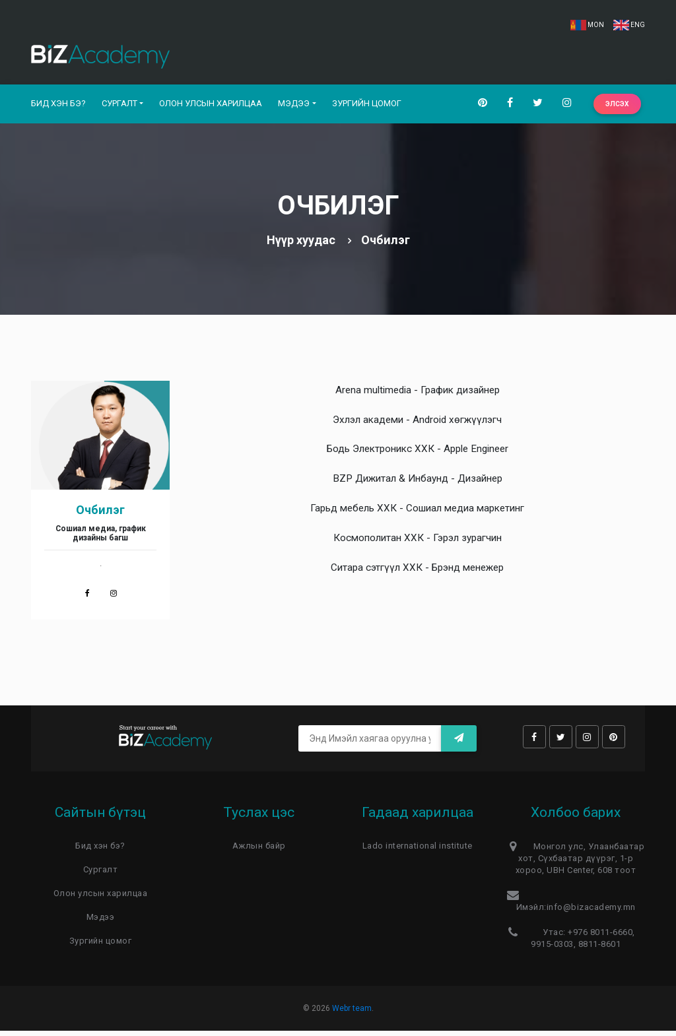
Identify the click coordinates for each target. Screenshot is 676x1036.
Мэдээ (294, 106)
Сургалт (119, 106)
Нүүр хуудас (301, 245)
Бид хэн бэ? (58, 106)
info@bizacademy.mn (591, 912)
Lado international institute (417, 851)
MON (587, 24)
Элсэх (617, 106)
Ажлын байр (259, 851)
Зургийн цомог (366, 106)
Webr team (352, 1013)
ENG (629, 24)
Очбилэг (100, 515)
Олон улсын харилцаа (210, 106)
